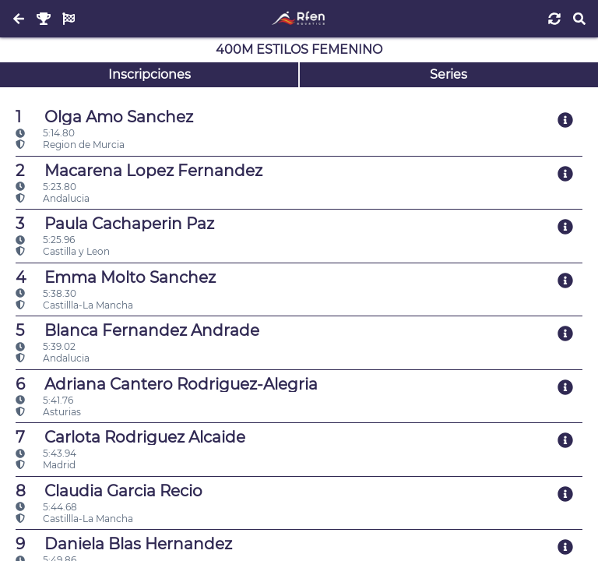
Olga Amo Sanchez (104, 117)
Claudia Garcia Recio (109, 491)
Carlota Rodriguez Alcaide (130, 437)
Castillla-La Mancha (74, 305)
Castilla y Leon (63, 251)
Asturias (48, 412)
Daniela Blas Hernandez (124, 544)
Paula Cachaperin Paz (115, 223)
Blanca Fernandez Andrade (137, 330)
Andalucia (53, 198)
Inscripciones (149, 74)
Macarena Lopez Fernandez (139, 170)
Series (448, 74)
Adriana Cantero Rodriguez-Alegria (167, 384)
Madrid (46, 465)
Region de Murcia (70, 144)
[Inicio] (298, 18)
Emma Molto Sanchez (116, 277)
